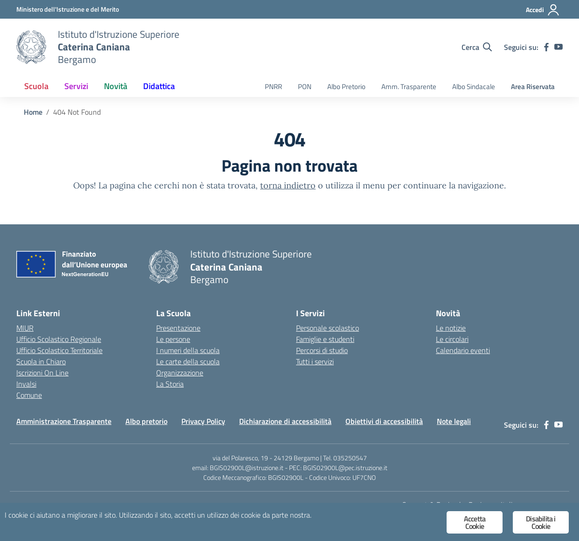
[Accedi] (543, 10)
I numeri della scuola (188, 350)
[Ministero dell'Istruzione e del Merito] (67, 9)
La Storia (170, 383)
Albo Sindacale (473, 86)
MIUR (25, 327)
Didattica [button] (159, 86)
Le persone (173, 339)
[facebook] (546, 47)
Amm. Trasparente (408, 86)
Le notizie (451, 327)
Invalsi (26, 383)
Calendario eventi (463, 350)
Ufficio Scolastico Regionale (58, 339)
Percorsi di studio (322, 350)
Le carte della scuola (188, 361)
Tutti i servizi (315, 361)
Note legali (454, 421)
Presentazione (178, 327)
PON (304, 86)
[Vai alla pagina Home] (33, 112)
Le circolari (452, 339)
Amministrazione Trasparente (63, 421)
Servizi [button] (76, 86)
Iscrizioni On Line (42, 372)
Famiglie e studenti (325, 339)
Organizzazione (179, 372)
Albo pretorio (146, 421)
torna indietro (288, 185)
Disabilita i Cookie (540, 522)
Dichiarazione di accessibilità (285, 421)
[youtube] (558, 47)
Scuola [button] (36, 86)
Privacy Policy (203, 421)
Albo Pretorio (346, 86)
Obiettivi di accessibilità (384, 421)
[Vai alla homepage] (31, 47)
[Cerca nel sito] (477, 47)
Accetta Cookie (474, 522)
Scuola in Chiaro (41, 361)
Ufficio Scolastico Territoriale (59, 350)
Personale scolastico (327, 327)
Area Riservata (533, 86)
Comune (29, 395)
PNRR (273, 86)
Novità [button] (115, 86)
